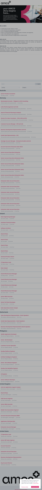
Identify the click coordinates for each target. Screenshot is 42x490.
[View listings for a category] (31, 87)
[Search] (38, 84)
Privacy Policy (35, 483)
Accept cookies (35, 487)
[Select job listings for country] (10, 87)
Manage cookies (24, 487)
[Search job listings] (18, 84)
